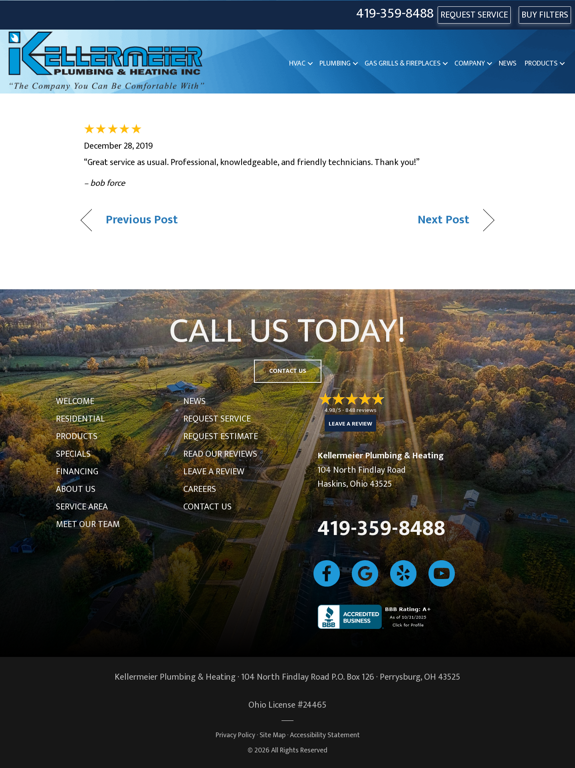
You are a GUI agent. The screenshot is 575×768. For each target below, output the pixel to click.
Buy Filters (544, 15)
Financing (77, 471)
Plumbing (335, 64)
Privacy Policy (235, 735)
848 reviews (361, 410)
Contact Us (207, 506)
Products (541, 64)
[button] (310, 64)
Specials (73, 454)
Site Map (273, 735)
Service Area (82, 506)
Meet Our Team (88, 524)
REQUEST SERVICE (474, 15)
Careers (199, 489)
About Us (75, 489)
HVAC (297, 64)
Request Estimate (220, 436)
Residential (80, 419)
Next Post (443, 220)
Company (469, 64)
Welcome (75, 401)
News (507, 64)
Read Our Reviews (220, 454)
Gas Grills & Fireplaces (402, 64)
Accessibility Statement (325, 735)
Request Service (217, 419)
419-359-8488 (395, 13)
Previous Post (142, 220)
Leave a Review (213, 471)
